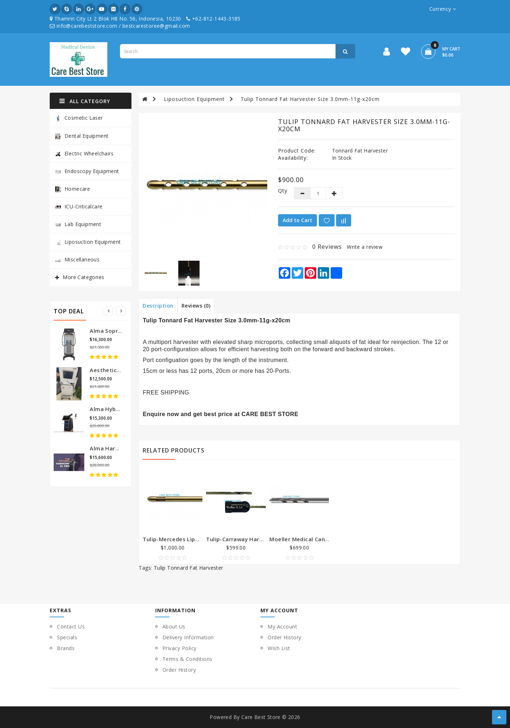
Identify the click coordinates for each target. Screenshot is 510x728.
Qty (280, 190)
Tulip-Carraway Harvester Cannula (253, 539)
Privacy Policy (179, 648)
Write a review (364, 246)
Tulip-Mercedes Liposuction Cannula (193, 539)
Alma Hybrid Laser (115, 408)
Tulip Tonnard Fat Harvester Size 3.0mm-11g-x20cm (310, 99)
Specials (67, 637)
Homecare (72, 188)
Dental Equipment (81, 135)
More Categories (83, 277)
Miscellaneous (77, 259)
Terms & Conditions (187, 659)
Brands (66, 648)
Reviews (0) (196, 305)
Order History (179, 669)
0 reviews (327, 247)
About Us (173, 626)
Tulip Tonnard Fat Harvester (188, 567)
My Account (282, 626)
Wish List (279, 648)
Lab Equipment (78, 224)
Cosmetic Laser (79, 118)
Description (158, 305)
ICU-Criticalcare (78, 206)
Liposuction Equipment (88, 241)
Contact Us (71, 626)
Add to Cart (297, 220)
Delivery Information (188, 637)
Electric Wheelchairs (84, 153)
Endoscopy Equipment (87, 171)
